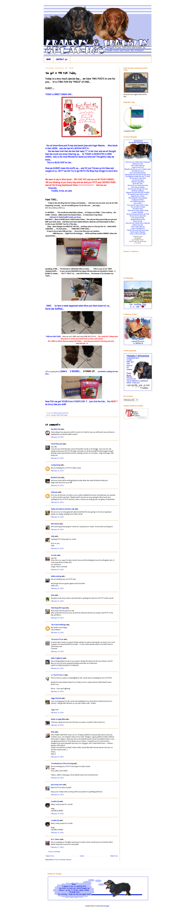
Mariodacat (55, 524)
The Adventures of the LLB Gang (62, 763)
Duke (52, 595)
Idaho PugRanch (56, 658)
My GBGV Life (55, 429)
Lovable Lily (55, 801)
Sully (52, 536)
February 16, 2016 (57, 437)
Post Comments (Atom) (63, 860)
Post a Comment (54, 852)
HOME (48, 59)
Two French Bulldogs (58, 625)
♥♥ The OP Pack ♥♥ (57, 675)
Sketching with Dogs (58, 608)
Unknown (54, 492)
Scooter (54, 555)
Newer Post (50, 856)
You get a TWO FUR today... (59, 415)
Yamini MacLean (56, 444)
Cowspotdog (55, 465)
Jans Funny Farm (56, 785)
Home (82, 856)
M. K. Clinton (55, 839)
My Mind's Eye (56, 477)
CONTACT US (62, 59)
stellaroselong (56, 576)
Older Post (114, 856)
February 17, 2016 (57, 847)
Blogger (106, 906)
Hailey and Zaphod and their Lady (62, 509)
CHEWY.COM (79, 401)
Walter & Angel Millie (58, 719)
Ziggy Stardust (56, 698)
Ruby (52, 732)
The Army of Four (57, 639)
